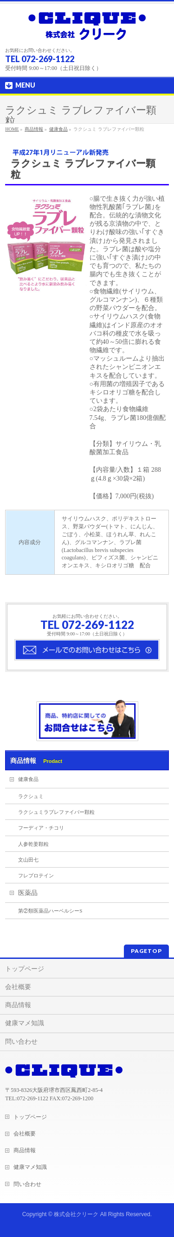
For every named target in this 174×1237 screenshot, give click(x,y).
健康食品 (58, 129)
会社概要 (18, 986)
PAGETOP (146, 950)
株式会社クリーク (76, 1214)
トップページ (24, 968)
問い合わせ (21, 1041)
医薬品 (28, 892)
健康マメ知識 (24, 1023)
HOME (12, 129)
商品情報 (34, 129)
